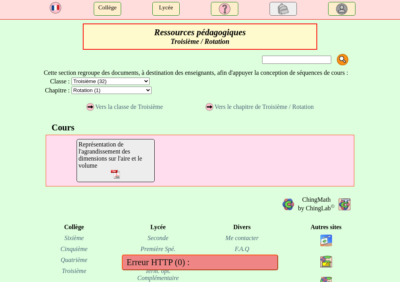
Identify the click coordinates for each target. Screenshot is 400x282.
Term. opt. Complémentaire (158, 274)
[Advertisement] (22, 95)
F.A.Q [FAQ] (242, 249)
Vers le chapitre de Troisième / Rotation (259, 106)
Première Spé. (158, 249)
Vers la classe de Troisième (124, 106)
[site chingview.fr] (326, 248)
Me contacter (242, 238)
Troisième (74, 271)
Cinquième (74, 249)
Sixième (74, 238)
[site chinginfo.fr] (326, 269)
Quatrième (74, 260)
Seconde (158, 238)
